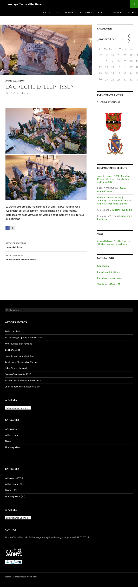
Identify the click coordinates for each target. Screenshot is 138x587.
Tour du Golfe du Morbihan (19, 355)
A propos (102, 12)
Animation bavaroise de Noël (46, 257)
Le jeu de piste (12, 331)
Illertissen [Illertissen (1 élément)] (122, 241)
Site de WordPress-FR (108, 284)
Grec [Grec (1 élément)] (116, 241)
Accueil (47, 12)
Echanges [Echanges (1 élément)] (109, 241)
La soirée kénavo (46, 245)
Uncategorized (13, 447)
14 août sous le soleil (16, 368)
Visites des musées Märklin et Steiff (23, 380)
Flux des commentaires (109, 278)
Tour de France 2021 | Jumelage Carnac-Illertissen (114, 177)
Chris (27, 93)
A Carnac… (70, 12)
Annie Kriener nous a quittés (112, 203)
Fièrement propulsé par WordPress (21, 576)
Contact (131, 12)
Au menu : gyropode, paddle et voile (24, 337)
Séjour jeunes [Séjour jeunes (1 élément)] (121, 244)
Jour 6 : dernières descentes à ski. (22, 386)
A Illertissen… (87, 12)
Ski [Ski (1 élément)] (98, 244)
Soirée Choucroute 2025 (18, 374)
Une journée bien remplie (18, 343)
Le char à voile (12, 349)
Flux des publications (108, 271)
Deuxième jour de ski (121, 209)
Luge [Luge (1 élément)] (129, 241)
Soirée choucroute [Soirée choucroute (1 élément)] (107, 244)
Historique (117, 12)
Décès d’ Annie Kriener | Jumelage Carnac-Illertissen (112, 199)
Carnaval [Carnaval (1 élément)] (101, 241)
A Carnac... (11, 80)
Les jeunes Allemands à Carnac (21, 362)
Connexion (103, 265)
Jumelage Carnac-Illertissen (24, 4)
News (57, 12)
